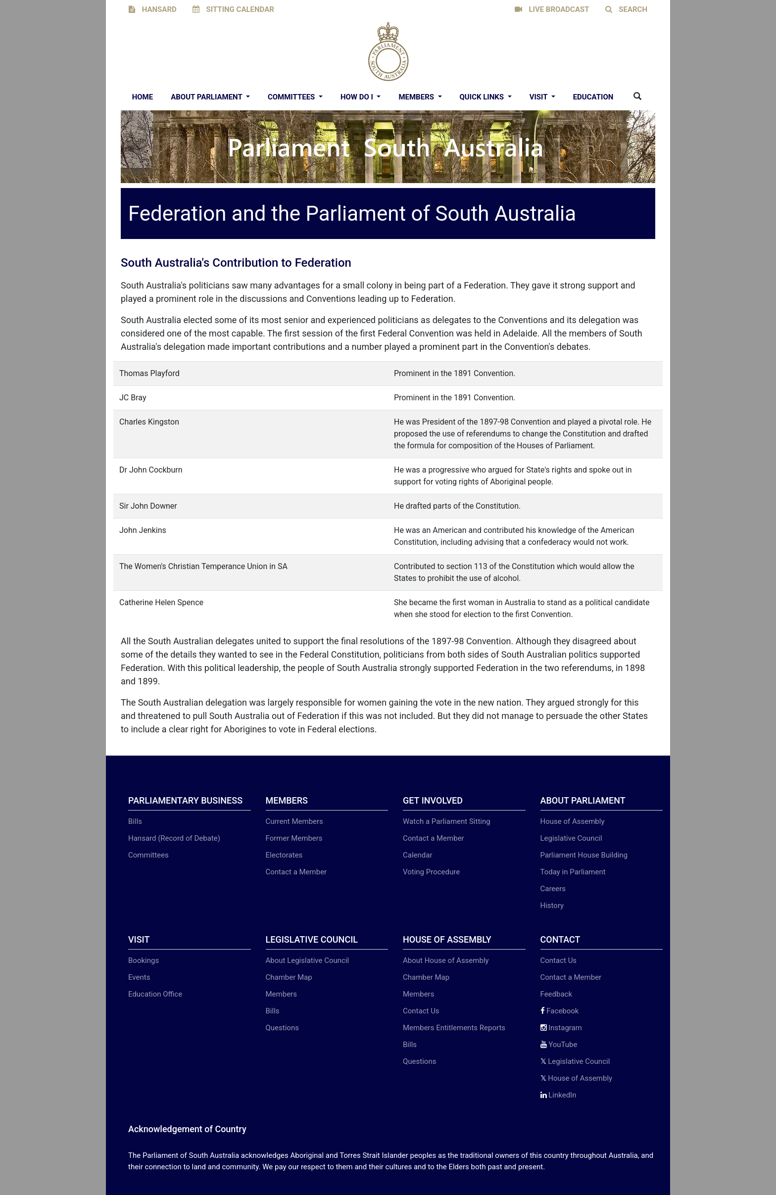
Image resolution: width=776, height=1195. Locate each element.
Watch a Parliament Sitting (446, 821)
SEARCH (626, 9)
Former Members (294, 838)
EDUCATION (593, 97)
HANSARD (153, 9)
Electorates (284, 855)
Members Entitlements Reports (454, 1027)
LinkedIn (558, 1095)
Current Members (294, 821)
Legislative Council (571, 838)
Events (139, 977)
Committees (292, 97)
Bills (135, 821)
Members (417, 97)
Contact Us (421, 1010)
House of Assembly (572, 821)
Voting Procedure (431, 871)
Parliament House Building (584, 855)
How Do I (357, 97)
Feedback (556, 994)
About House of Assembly (446, 960)
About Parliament (207, 97)
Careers (553, 888)
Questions (282, 1027)
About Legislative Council (307, 960)
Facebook (559, 1010)
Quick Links (483, 97)
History (552, 905)
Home (142, 97)
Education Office (155, 994)
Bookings (143, 960)
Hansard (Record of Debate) (174, 838)
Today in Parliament (573, 871)
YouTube (559, 1044)
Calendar (418, 855)
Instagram (561, 1027)
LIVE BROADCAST (552, 9)
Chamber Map (289, 977)
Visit (539, 97)
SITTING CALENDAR (233, 9)
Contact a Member (296, 871)
